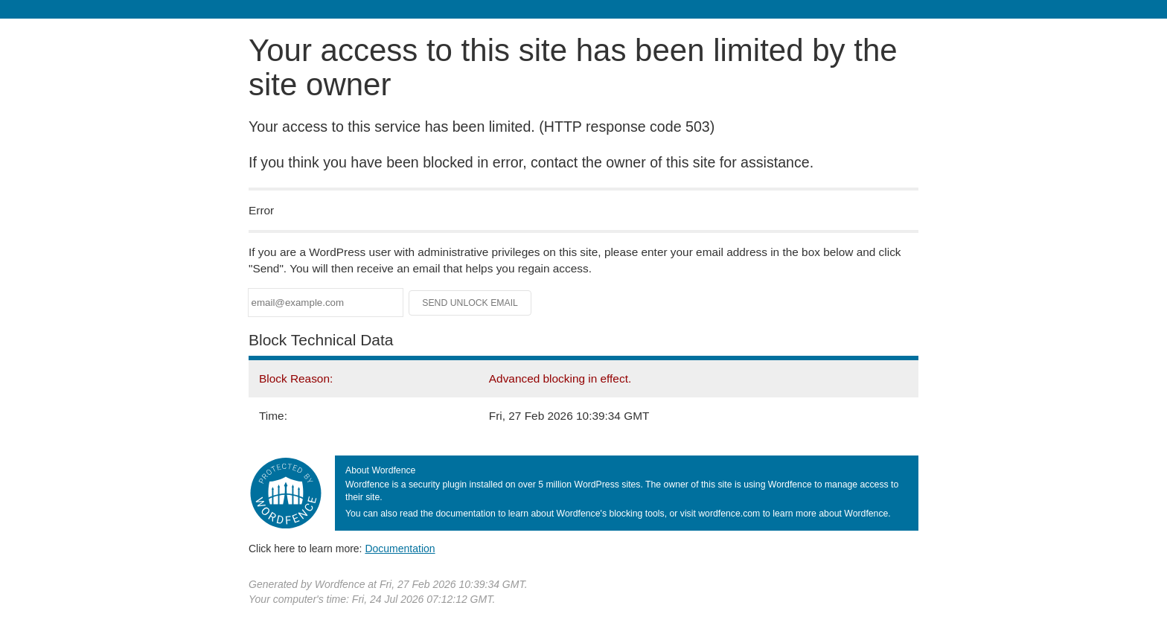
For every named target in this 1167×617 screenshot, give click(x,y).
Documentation (400, 548)
